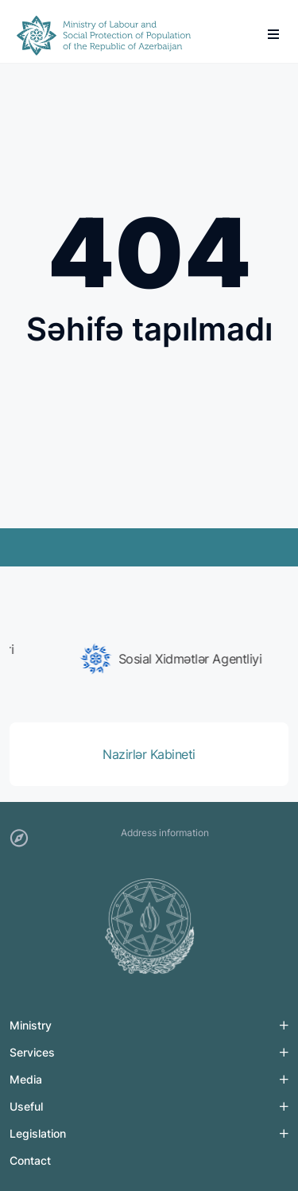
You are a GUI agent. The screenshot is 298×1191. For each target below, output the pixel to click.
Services (32, 1052)
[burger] (273, 34)
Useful (26, 1106)
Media (26, 1079)
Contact (30, 1160)
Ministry (31, 1025)
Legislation (38, 1133)
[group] (149, 659)
